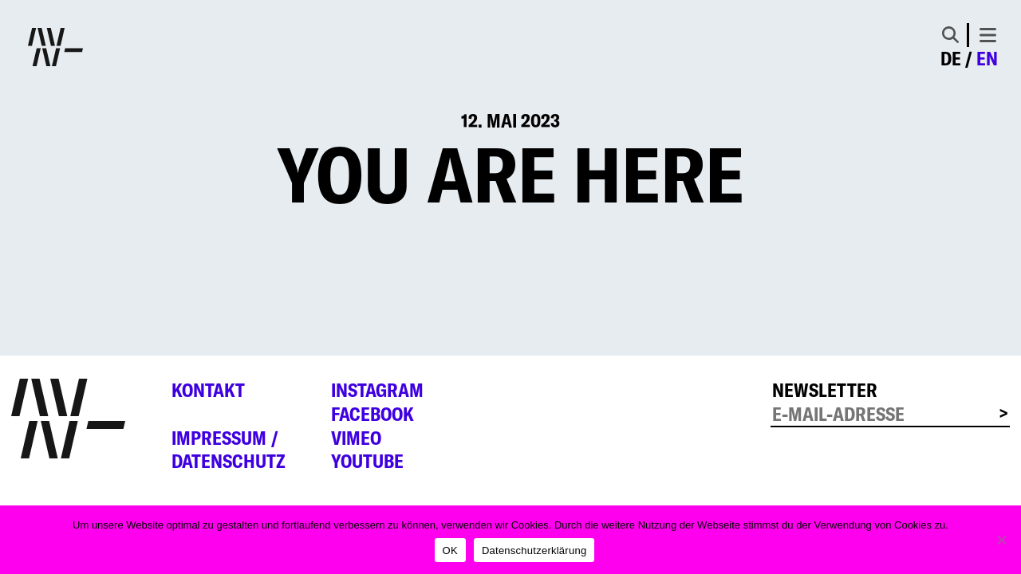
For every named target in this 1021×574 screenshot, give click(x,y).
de (950, 58)
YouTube (367, 461)
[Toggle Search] (950, 34)
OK (450, 550)
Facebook (372, 414)
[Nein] (1001, 540)
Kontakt (208, 390)
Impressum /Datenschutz (228, 450)
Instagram (377, 390)
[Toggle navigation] (988, 35)
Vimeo (356, 438)
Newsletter (824, 390)
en (987, 58)
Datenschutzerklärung (534, 550)
